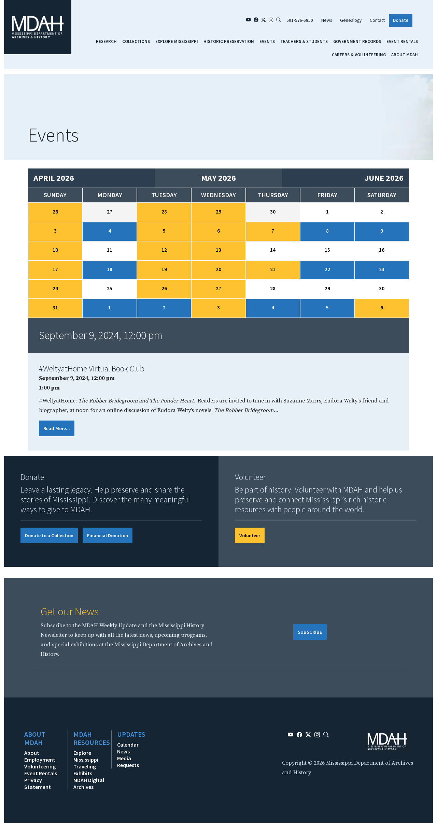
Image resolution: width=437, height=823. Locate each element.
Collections (136, 41)
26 (55, 211)
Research (106, 41)
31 (55, 307)
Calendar (128, 744)
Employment (39, 759)
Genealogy (351, 20)
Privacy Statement (37, 783)
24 (55, 288)
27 (218, 288)
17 (55, 269)
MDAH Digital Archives (88, 783)
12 (164, 250)
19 (164, 269)
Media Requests (128, 761)
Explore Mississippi (176, 41)
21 (273, 269)
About (31, 752)
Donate (400, 20)
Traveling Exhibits (84, 770)
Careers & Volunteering (359, 54)
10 (55, 250)
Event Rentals (402, 41)
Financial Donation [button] (107, 535)
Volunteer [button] (249, 535)
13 (218, 250)
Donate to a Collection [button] (49, 535)
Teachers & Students (304, 41)
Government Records (357, 41)
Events (267, 41)
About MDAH (404, 54)
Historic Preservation (228, 41)
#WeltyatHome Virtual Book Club (91, 368)
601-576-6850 (299, 20)
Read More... (56, 428)
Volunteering (40, 766)
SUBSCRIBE (310, 632)
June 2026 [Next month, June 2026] (384, 178)
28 (164, 211)
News (326, 20)
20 (218, 269)
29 (218, 211)
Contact (377, 20)
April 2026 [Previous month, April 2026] (53, 178)
